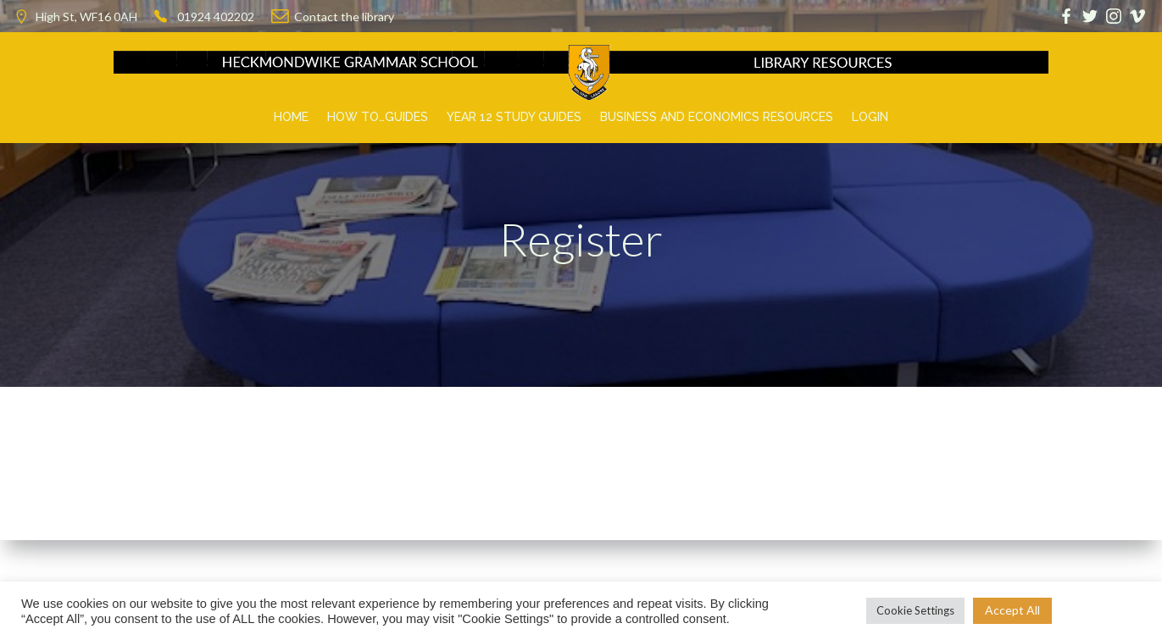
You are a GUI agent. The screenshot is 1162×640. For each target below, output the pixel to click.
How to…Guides (377, 117)
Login (870, 117)
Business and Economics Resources (716, 117)
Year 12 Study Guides (514, 117)
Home (291, 117)
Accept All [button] (1012, 610)
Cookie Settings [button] (915, 610)
